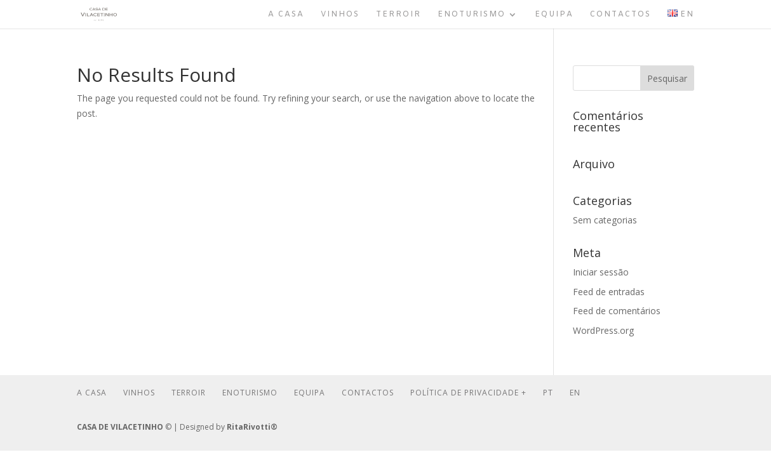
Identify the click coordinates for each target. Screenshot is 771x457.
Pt (548, 392)
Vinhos (340, 15)
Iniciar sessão (601, 272)
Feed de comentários (616, 311)
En (575, 392)
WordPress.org (603, 330)
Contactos (620, 15)
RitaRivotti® (252, 426)
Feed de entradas (609, 292)
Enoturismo (472, 15)
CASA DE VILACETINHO (120, 426)
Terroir (398, 15)
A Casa (286, 15)
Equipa (554, 15)
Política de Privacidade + (468, 392)
